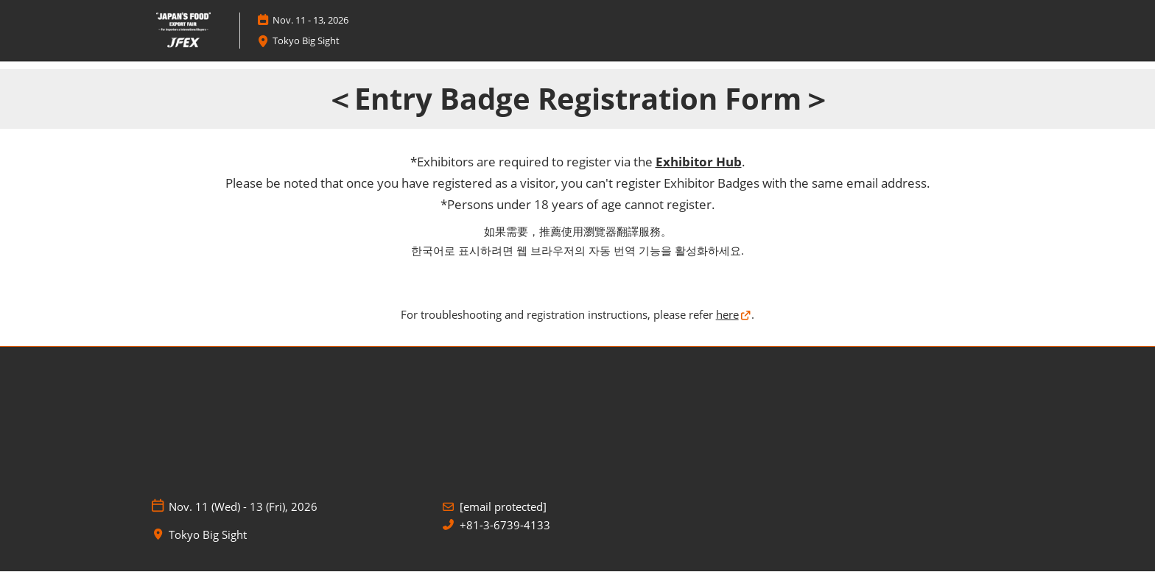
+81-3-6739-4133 (505, 525)
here (727, 314)
